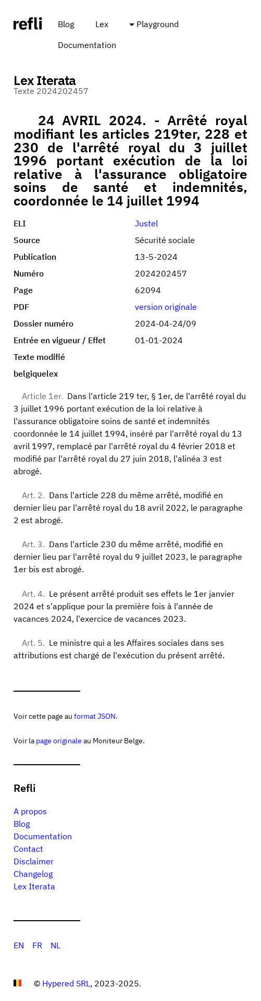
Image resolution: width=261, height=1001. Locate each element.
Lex (101, 24)
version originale (166, 306)
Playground (157, 24)
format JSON (95, 716)
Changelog (33, 874)
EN (19, 945)
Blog (66, 24)
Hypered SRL (66, 983)
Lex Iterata (34, 886)
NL (55, 945)
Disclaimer (34, 861)
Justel (146, 223)
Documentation (87, 45)
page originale (59, 740)
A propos (30, 811)
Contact (28, 848)
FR (37, 945)
